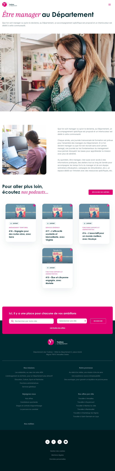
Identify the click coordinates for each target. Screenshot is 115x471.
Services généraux (29, 387)
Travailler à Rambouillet (85, 409)
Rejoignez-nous (29, 394)
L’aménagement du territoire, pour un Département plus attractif (29, 376)
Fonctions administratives (29, 383)
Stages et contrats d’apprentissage (29, 406)
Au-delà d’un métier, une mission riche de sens (86, 372)
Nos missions (29, 368)
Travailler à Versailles (86, 398)
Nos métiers (29, 424)
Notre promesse (86, 368)
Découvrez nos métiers (100, 192)
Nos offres (29, 398)
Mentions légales (57, 455)
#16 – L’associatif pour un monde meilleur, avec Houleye (93, 236)
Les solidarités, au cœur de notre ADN (29, 372)
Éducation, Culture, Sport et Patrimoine (29, 379)
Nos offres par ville (86, 394)
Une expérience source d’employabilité (86, 376)
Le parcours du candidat (29, 409)
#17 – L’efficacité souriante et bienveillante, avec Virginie (55, 235)
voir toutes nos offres (57, 328)
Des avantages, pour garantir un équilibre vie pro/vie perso (86, 379)
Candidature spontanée (29, 402)
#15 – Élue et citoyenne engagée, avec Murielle (57, 280)
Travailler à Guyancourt (85, 402)
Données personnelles (58, 459)
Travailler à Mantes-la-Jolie (86, 406)
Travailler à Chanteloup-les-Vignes (85, 413)
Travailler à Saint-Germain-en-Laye (86, 416)
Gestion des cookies (57, 451)
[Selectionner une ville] (72, 320)
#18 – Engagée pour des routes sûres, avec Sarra (20, 234)
